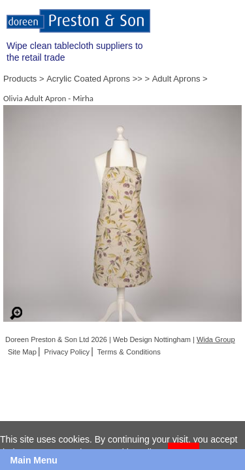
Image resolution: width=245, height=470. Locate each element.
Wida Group (216, 339)
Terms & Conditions (129, 352)
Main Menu (33, 460)
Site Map (22, 352)
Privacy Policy (67, 352)
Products (20, 79)
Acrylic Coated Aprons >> (94, 79)
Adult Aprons (176, 79)
